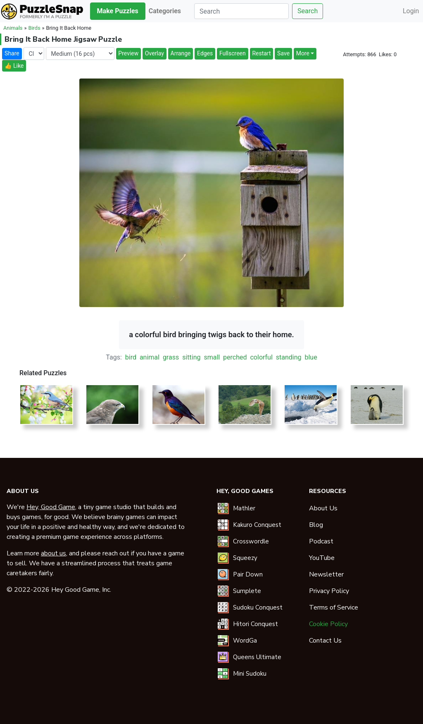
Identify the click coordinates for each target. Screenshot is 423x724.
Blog (316, 524)
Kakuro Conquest (257, 525)
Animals (12, 28)
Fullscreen (232, 53)
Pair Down (248, 574)
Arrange (181, 53)
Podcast (321, 541)
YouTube (322, 557)
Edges (205, 53)
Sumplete (247, 591)
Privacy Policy (329, 590)
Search (307, 11)
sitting (191, 357)
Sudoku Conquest (258, 607)
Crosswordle (251, 541)
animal (149, 357)
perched (235, 357)
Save (283, 53)
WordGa (245, 640)
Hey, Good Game (50, 507)
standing (289, 357)
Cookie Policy (328, 624)
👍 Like (14, 65)
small (212, 357)
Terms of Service (333, 607)
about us (53, 553)
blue (310, 357)
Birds (34, 28)
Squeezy (245, 558)
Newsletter (326, 574)
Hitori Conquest (255, 624)
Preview (128, 53)
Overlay (154, 53)
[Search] (241, 11)
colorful (261, 357)
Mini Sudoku (249, 673)
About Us (323, 508)
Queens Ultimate (257, 657)
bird (130, 357)
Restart (261, 53)
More (302, 53)
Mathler (244, 508)
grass (171, 357)
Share (12, 53)
